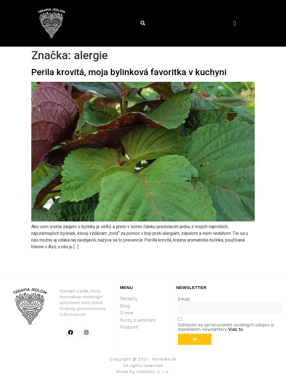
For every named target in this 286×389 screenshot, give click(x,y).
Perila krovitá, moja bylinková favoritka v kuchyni (129, 72)
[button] (143, 23)
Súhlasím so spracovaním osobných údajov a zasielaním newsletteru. (226, 327)
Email (184, 299)
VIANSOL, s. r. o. (153, 371)
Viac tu (235, 329)
